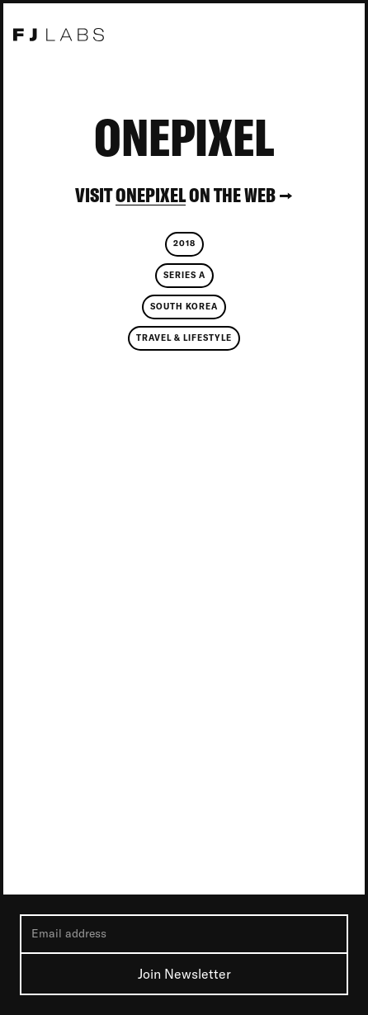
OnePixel (151, 195)
